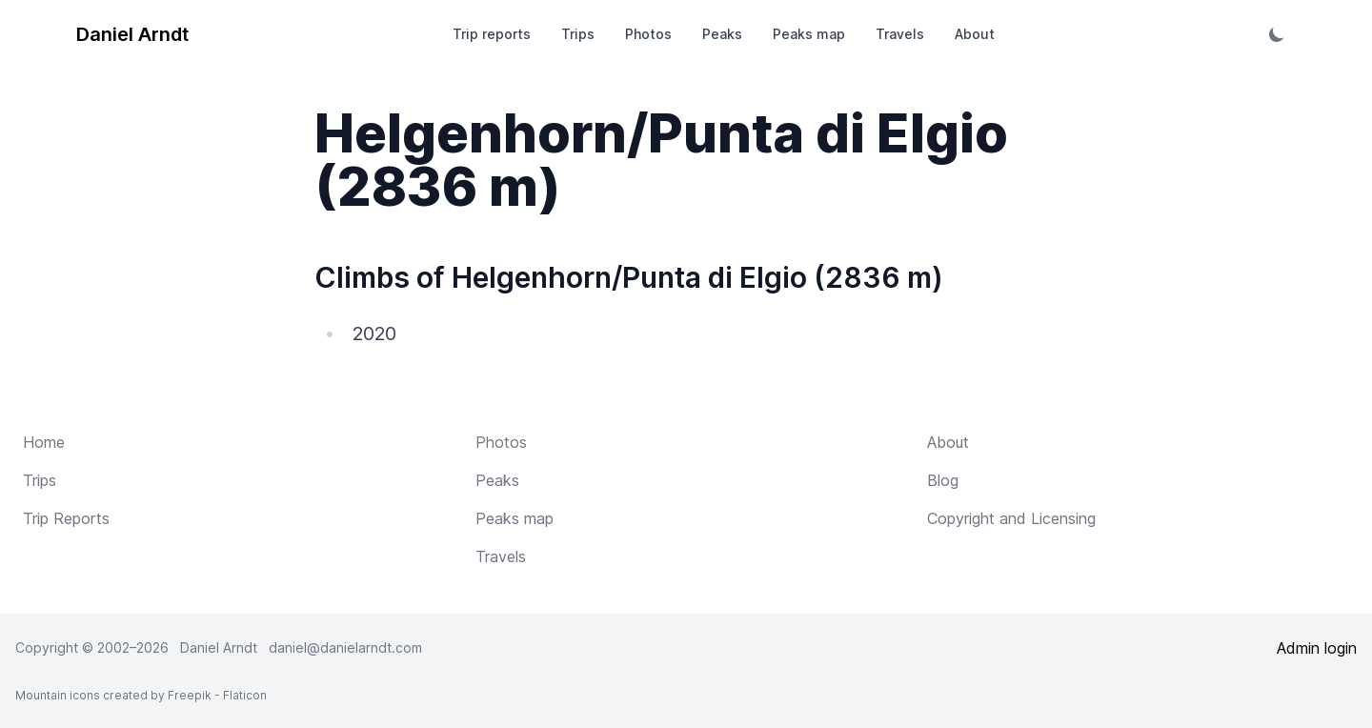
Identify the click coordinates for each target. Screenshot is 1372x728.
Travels (900, 34)
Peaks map (809, 34)
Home (44, 442)
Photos (648, 34)
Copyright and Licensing (1011, 518)
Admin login (1317, 647)
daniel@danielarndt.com (345, 647)
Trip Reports (66, 518)
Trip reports (492, 34)
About (975, 34)
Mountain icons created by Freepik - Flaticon (141, 695)
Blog (942, 480)
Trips (578, 34)
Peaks (722, 34)
